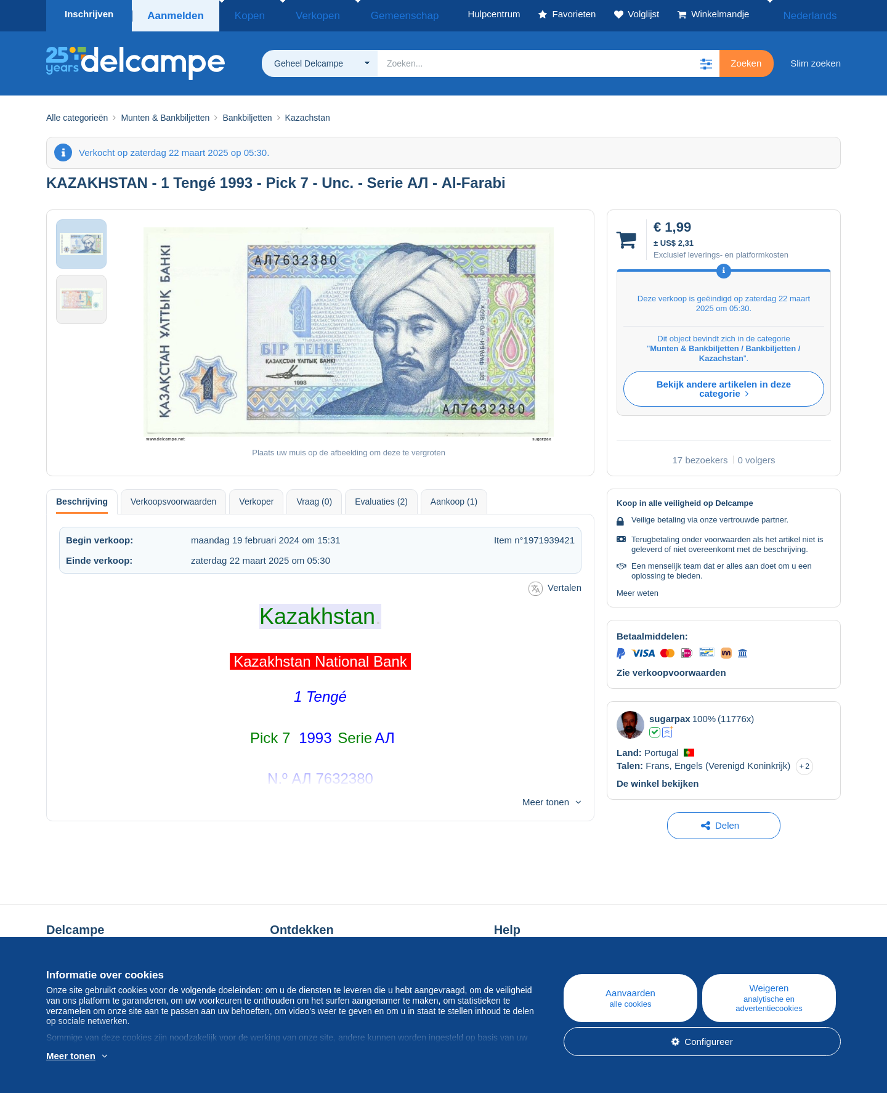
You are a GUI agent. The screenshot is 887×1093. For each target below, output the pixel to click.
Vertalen (555, 585)
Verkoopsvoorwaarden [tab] (173, 498)
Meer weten (637, 589)
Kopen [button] (242, 14)
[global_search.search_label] (548, 59)
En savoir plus (123, 1057)
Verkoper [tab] (256, 498)
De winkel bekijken (658, 779)
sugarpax (670, 715)
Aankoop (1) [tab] (454, 498)
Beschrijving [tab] (82, 498)
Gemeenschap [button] (368, 14)
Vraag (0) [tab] (314, 498)
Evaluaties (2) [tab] (381, 498)
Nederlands (808, 14)
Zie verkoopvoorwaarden (671, 669)
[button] (705, 59)
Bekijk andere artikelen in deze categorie (724, 385)
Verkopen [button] (297, 14)
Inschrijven (89, 14)
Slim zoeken (815, 59)
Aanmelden (174, 14)
